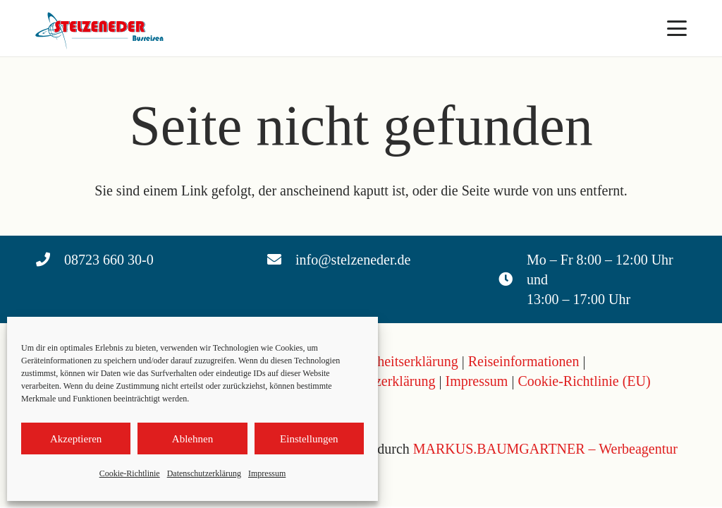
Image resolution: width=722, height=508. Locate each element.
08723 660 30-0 (109, 259)
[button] (677, 28)
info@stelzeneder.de (352, 259)
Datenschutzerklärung (204, 473)
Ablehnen (192, 439)
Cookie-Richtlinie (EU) (584, 381)
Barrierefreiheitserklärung (385, 361)
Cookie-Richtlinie (129, 473)
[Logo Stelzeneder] (102, 28)
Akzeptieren (76, 439)
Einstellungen (309, 439)
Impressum (267, 473)
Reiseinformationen (524, 361)
